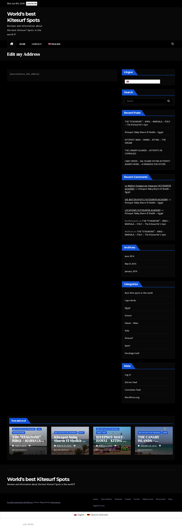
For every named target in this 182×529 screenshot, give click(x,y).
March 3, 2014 (106, 445)
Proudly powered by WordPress (20, 502)
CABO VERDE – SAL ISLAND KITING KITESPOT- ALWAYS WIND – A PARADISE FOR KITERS (148, 162)
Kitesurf (129, 338)
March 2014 (130, 264)
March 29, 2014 (64, 445)
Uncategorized (132, 353)
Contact (37, 44)
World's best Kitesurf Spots (38, 479)
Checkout (118, 499)
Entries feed (131, 382)
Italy (127, 331)
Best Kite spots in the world (139, 293)
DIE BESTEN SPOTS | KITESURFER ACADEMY (146, 200)
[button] (172, 44)
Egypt (127, 308)
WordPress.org (132, 397)
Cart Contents (106, 499)
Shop (170, 499)
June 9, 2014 (21, 445)
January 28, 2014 (149, 445)
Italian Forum (148, 499)
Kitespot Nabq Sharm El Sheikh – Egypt (144, 132)
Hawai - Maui (101, 433)
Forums (137, 499)
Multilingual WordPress (11, 524)
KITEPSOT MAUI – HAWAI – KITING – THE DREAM (145, 141)
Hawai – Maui (131, 323)
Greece (128, 316)
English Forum (99, 505)
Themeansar (55, 502)
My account (160, 499)
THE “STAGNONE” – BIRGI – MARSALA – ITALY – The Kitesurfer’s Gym (147, 123)
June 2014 (129, 256)
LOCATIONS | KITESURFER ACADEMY (143, 210)
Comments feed (133, 390)
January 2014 (131, 271)
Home (22, 44)
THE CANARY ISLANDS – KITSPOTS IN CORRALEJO (143, 152)
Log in (128, 375)
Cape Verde (130, 301)
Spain (127, 346)
